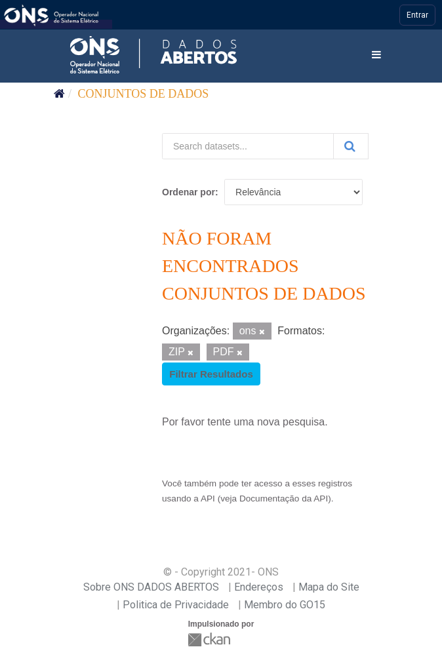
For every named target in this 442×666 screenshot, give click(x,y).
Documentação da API (283, 498)
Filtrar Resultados (211, 374)
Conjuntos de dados (143, 93)
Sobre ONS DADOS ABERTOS (151, 587)
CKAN (210, 639)
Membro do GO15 (284, 604)
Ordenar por (188, 192)
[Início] (59, 93)
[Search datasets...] (248, 146)
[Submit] (351, 146)
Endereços (258, 587)
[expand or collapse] (376, 55)
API (208, 498)
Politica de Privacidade (176, 604)
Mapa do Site (328, 587)
